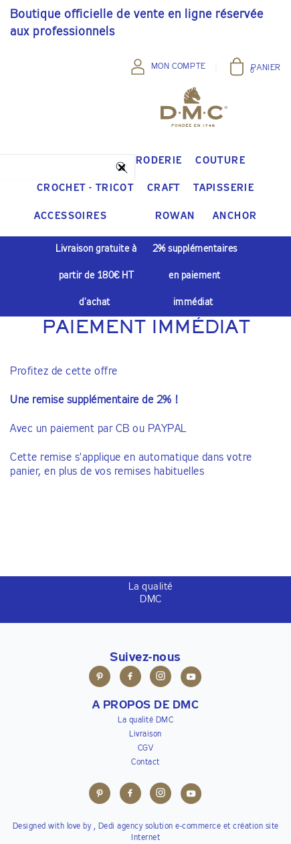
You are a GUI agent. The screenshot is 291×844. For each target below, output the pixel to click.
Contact (145, 763)
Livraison (145, 734)
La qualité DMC (145, 720)
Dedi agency (120, 827)
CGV (146, 749)
